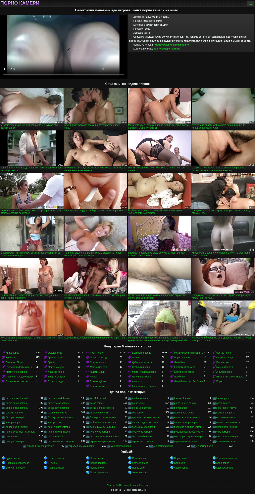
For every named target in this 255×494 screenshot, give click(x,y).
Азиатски (137, 381)
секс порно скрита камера (188, 436)
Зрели (51, 362)
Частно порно (223, 352)
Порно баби (138, 467)
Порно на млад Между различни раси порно (20, 376)
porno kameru (223, 403)
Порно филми (97, 467)
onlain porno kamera (16, 403)
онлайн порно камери (228, 422)
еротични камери (225, 417)
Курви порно (13, 458)
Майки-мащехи (224, 367)
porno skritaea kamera (102, 407)
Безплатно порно (15, 467)
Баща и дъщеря (56, 376)
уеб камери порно (163, 446)
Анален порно (224, 371)
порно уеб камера (100, 431)
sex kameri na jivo (57, 412)
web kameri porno (225, 412)
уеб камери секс (204, 446)
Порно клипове (56, 458)
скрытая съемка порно (81, 446)
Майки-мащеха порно (144, 371)
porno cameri (97, 403)
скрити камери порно (185, 441)
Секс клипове (139, 458)
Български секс (224, 467)
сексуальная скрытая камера (62, 441)
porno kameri (139, 403)
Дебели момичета (142, 362)
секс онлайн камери (143, 436)
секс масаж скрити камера (104, 436)
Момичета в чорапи (16, 371)
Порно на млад (98, 357)
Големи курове (98, 386)
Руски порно (97, 352)
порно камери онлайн (144, 427)
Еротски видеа (140, 463)
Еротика (10, 357)
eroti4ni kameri (98, 398)
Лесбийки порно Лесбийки (188, 381)
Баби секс (179, 463)
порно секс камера (226, 427)
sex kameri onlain (99, 412)
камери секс (54, 422)
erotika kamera (140, 398)
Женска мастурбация (144, 386)
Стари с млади (98, 362)
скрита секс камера (143, 441)
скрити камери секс (227, 441)
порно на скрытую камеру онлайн (189, 427)
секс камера (223, 431)
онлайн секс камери (17, 427)
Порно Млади (55, 381)
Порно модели (182, 357)
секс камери (12, 436)
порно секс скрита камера (20, 431)
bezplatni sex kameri (16, 398)
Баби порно (222, 463)
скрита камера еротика (103, 441)
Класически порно (184, 371)
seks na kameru (14, 412)
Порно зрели (97, 458)
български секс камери (60, 417)
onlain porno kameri (58, 403)
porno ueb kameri (141, 407)
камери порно (13, 422)
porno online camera (16, 407)
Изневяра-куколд (141, 376)
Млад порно (12, 352)
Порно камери (19, 3)
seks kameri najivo (226, 407)
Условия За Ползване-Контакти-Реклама (127, 485)
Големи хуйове (98, 381)
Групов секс (222, 362)
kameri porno (223, 398)
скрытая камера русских (40, 446)
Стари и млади (224, 357)
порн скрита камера (59, 427)
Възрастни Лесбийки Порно (20, 367)
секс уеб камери (15, 441)
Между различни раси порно (172, 44)
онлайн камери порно (186, 422)
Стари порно (181, 467)
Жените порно (140, 472)
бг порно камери (15, 417)
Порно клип (180, 458)
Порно (219, 381)
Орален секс (55, 352)
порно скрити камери (59, 431)
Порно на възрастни (17, 381)
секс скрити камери (227, 436)
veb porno (137, 412)
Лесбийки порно (141, 367)
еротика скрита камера (187, 417)
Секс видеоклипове (227, 458)
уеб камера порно (121, 446)
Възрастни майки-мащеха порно (231, 376)
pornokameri (180, 407)
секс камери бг (56, 436)
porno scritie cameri (58, 407)
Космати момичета (184, 367)
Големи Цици (97, 371)
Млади (93, 376)
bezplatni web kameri (59, 398)
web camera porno (184, 412)
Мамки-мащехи (98, 367)
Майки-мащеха (56, 367)
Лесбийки (179, 362)
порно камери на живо (167, 48)
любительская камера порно (105, 422)
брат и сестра (55, 357)
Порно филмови (99, 472)
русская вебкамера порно (188, 431)
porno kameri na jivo (185, 403)
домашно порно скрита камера (147, 417)
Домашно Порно (15, 362)
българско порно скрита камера (105, 417)
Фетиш (135, 357)
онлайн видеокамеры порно (147, 422)
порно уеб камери (142, 431)
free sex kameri (182, 398)
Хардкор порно (56, 371)
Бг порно (53, 463)
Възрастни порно (141, 352)
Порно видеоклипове (17, 463)
